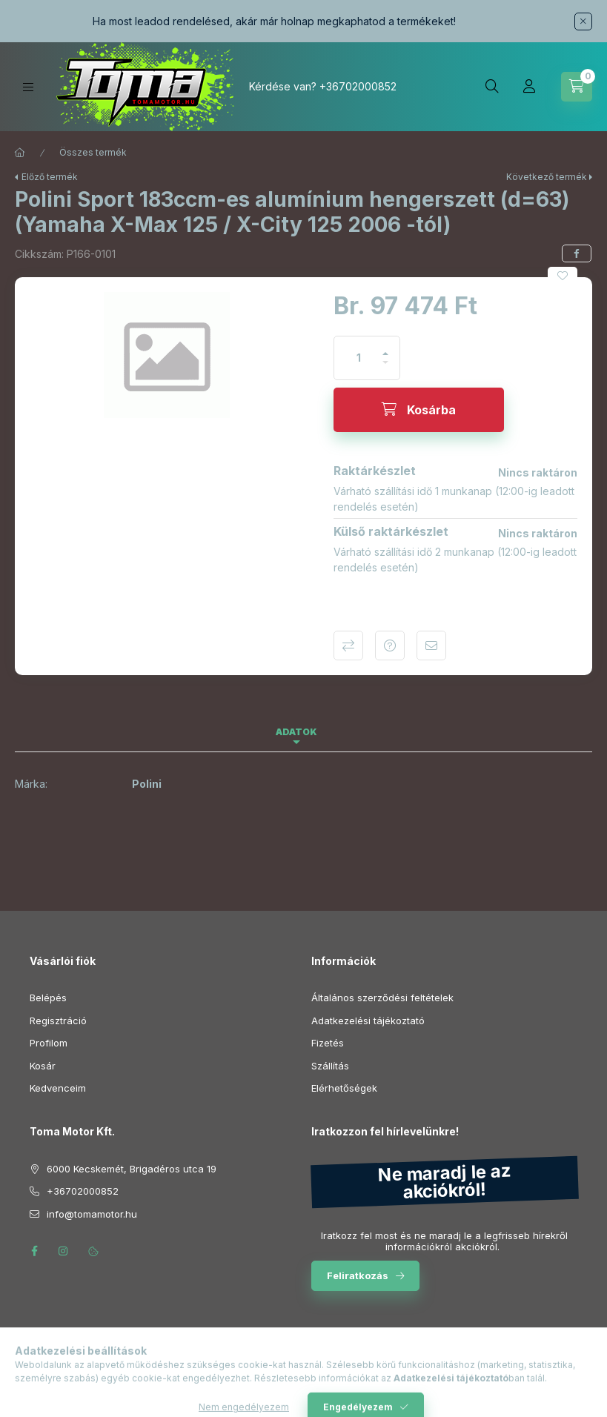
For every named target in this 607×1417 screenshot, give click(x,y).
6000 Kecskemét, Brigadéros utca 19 (131, 1169)
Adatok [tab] (296, 731)
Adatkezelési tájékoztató (368, 1020)
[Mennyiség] (359, 357)
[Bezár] (583, 21)
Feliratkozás (357, 1275)
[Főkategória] (20, 152)
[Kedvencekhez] (562, 276)
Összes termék (93, 152)
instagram (64, 1251)
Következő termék (546, 176)
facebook (34, 1251)
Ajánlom (431, 645)
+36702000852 (358, 86)
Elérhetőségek (344, 1088)
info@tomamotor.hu (92, 1214)
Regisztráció (58, 1020)
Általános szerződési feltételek (382, 997)
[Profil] (529, 87)
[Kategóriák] (28, 87)
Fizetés (327, 1043)
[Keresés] (492, 87)
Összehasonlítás (348, 645)
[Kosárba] (419, 410)
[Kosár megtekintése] (576, 87)
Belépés (48, 997)
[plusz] (385, 347)
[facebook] (576, 253)
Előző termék (49, 176)
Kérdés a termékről (390, 645)
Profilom (48, 1043)
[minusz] (385, 368)
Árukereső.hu (303, 1377)
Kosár (43, 1066)
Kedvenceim (58, 1088)
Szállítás (330, 1066)
